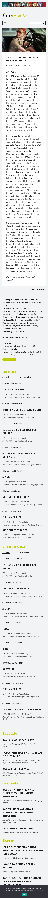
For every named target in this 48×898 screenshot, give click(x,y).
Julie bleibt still (13, 390)
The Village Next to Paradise (22, 710)
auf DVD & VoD (14, 547)
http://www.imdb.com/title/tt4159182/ (19, 346)
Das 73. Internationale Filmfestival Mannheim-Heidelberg (18, 793)
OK (24, 894)
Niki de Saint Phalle (15, 497)
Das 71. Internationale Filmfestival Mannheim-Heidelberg (18, 812)
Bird (5, 649)
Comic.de (9, 280)
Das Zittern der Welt (16, 769)
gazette (15, 16)
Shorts (8, 840)
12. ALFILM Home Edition (18, 829)
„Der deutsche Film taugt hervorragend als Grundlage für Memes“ (23, 850)
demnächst (26, 377)
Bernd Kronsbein (38, 289)
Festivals (10, 783)
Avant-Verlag (23, 91)
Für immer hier (12, 517)
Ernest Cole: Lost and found (22, 410)
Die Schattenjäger (15, 530)
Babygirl (8, 669)
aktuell (6, 377)
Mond (6, 477)
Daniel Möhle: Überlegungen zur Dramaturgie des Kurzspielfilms (21, 881)
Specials (9, 733)
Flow (5, 629)
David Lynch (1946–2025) (18, 740)
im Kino (9, 372)
